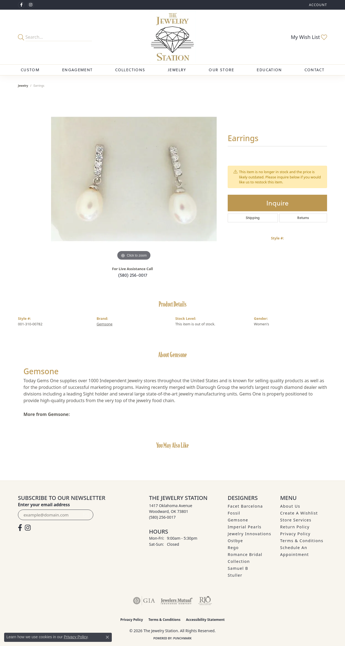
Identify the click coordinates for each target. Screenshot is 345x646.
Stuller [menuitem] (235, 575)
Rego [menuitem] (233, 547)
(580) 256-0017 (132, 275)
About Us (290, 506)
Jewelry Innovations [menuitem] (249, 533)
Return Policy (295, 526)
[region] (134, 179)
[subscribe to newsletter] (86, 515)
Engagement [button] (77, 70)
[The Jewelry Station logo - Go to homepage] (173, 37)
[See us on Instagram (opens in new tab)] (30, 5)
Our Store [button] (221, 70)
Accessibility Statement (205, 619)
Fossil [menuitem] (234, 513)
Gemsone (105, 323)
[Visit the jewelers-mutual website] (176, 601)
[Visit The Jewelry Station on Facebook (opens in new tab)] (21, 5)
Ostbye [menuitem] (235, 540)
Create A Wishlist (299, 513)
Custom (30, 70)
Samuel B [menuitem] (238, 568)
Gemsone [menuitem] (238, 520)
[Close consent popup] (107, 637)
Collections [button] (130, 70)
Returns (303, 217)
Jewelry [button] (177, 70)
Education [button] (269, 70)
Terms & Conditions (301, 540)
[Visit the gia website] (144, 601)
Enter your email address (44, 504)
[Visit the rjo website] (205, 601)
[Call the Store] (162, 517)
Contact (314, 70)
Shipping (253, 217)
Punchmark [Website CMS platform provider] (182, 638)
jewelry (23, 86)
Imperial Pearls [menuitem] (244, 526)
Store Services (295, 520)
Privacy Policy (295, 533)
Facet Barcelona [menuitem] (245, 506)
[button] (317, 5)
